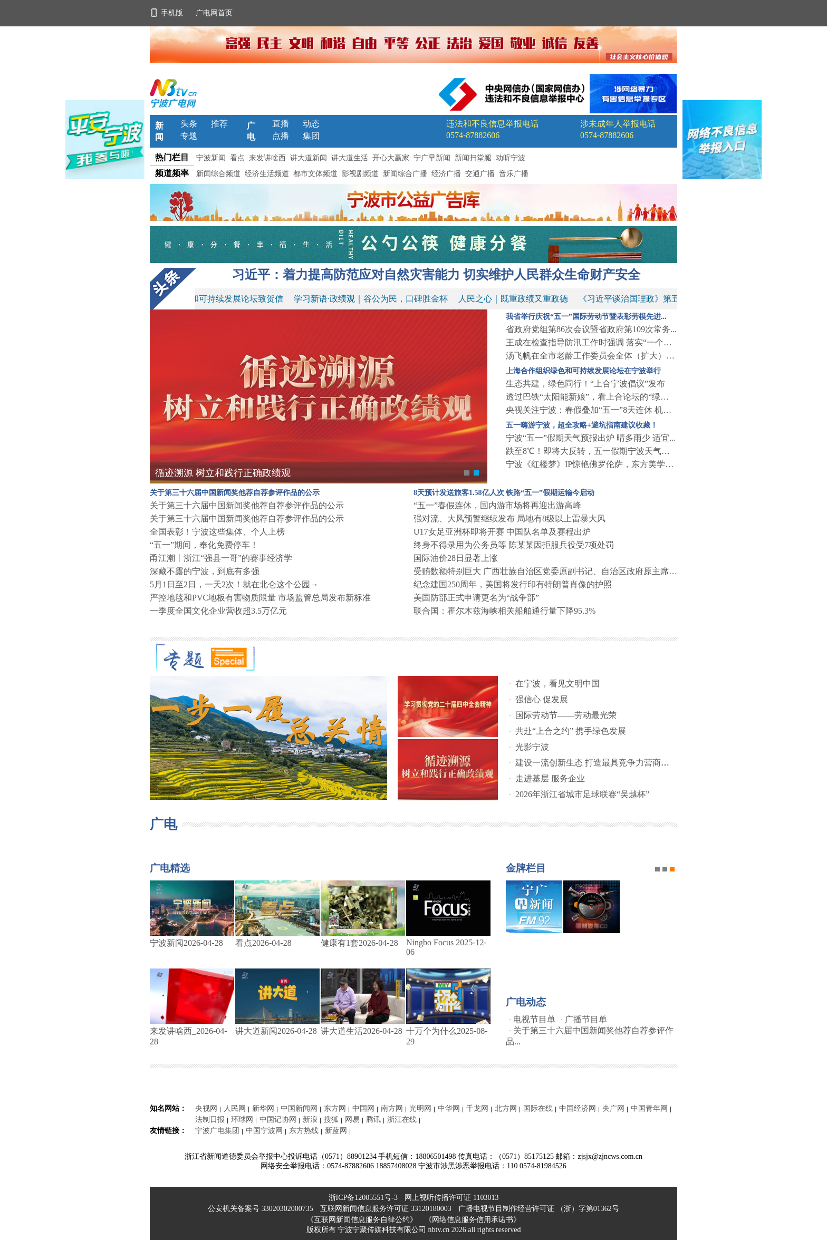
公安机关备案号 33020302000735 (261, 1209)
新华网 (263, 1108)
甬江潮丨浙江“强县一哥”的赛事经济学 (221, 558)
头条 (188, 123)
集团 (311, 135)
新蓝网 (336, 1131)
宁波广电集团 (217, 1131)
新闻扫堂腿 (473, 158)
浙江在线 (402, 1119)
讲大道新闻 (308, 158)
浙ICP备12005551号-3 (363, 1198)
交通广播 (480, 174)
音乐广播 (513, 174)
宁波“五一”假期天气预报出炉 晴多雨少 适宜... (591, 437)
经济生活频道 (267, 174)
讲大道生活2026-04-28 (361, 1030)
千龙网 (477, 1108)
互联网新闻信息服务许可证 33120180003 (386, 1209)
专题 (188, 135)
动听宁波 (510, 158)
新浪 (310, 1119)
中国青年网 (649, 1108)
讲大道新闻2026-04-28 (276, 1030)
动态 (311, 123)
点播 (280, 135)
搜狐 (331, 1119)
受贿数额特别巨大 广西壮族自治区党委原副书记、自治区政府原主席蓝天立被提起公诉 (545, 571)
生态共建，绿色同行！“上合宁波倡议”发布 (585, 383)
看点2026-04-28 (263, 942)
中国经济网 (577, 1108)
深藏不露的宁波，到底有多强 (204, 571)
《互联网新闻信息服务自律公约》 (361, 1220)
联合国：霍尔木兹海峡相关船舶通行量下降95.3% (504, 610)
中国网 (363, 1108)
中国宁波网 (264, 1131)
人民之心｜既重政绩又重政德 (516, 298)
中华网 (449, 1108)
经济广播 (446, 174)
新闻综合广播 (405, 174)
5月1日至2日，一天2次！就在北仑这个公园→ (234, 584)
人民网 (235, 1108)
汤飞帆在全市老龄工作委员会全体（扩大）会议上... (591, 355)
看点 (237, 158)
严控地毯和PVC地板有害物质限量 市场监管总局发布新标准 (260, 597)
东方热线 (304, 1131)
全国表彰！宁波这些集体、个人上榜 (217, 531)
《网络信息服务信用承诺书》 (473, 1220)
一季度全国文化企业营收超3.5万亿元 (218, 610)
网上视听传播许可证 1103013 (451, 1198)
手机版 (167, 13)
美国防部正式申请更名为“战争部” (476, 597)
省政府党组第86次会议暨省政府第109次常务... (591, 329)
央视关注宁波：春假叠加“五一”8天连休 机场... (591, 409)
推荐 (219, 123)
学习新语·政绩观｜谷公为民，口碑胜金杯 (374, 298)
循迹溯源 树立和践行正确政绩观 (223, 473)
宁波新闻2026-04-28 (186, 942)
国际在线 (538, 1108)
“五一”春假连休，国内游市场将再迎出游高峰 (497, 505)
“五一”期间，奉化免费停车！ (204, 544)
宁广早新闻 (432, 158)
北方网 (506, 1108)
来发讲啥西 (267, 158)
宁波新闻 (211, 158)
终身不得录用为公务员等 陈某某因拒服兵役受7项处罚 (514, 544)
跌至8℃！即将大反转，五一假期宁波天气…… (591, 451)
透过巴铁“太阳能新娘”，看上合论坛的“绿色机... (591, 396)
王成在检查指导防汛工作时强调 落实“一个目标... (591, 342)
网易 (352, 1119)
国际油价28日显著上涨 (456, 558)
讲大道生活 (349, 158)
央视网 (206, 1108)
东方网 (335, 1108)
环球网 (242, 1119)
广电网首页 (214, 13)
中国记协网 (277, 1119)
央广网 (613, 1108)
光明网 (420, 1108)
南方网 (392, 1108)
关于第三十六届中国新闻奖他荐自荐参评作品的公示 (247, 505)
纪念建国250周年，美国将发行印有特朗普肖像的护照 (513, 584)
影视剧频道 (360, 174)
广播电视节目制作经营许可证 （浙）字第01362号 (538, 1209)
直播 (280, 123)
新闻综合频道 (218, 174)
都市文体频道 (315, 174)
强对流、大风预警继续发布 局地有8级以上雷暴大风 (509, 518)
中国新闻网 (299, 1108)
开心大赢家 (390, 158)
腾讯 (373, 1119)
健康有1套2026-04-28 (359, 942)
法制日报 (210, 1119)
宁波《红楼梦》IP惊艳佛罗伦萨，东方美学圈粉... (591, 464)
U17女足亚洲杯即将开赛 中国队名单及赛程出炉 (502, 531)
